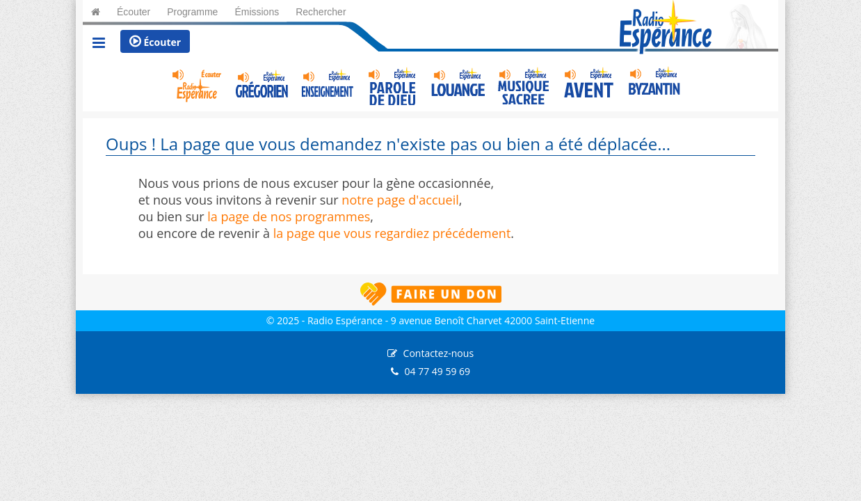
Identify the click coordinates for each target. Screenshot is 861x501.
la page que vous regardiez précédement (392, 233)
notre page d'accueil (399, 199)
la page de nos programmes (288, 216)
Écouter (155, 42)
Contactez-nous (438, 353)
